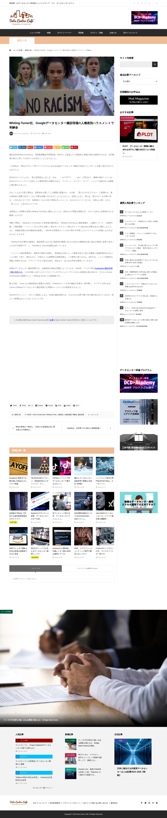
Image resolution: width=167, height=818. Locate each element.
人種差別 (60, 415)
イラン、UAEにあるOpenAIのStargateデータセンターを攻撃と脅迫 (140, 309)
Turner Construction (39, 415)
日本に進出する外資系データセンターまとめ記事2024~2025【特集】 (141, 261)
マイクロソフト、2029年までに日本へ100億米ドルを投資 (141, 222)
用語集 (81, 33)
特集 (49, 33)
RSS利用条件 (55, 803)
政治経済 (139, 216)
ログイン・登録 (96, 33)
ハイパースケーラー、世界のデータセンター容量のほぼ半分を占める (141, 285)
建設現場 (81, 415)
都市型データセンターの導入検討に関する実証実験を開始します (141, 321)
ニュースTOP (35, 33)
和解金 (74, 415)
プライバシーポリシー (72, 803)
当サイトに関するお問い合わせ (95, 803)
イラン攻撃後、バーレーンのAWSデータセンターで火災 (140, 234)
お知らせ (113, 33)
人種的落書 (68, 415)
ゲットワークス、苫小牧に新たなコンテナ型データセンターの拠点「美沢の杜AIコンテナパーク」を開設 (141, 248)
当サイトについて (130, 33)
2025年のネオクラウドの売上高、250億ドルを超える (141, 297)
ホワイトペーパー (64, 33)
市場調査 (139, 290)
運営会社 (114, 803)
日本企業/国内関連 (142, 228)
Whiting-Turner (51, 415)
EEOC (29, 415)
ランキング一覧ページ (41, 788)
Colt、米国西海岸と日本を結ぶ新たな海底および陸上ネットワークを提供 (141, 273)
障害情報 (139, 239)
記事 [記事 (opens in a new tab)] (52, 320)
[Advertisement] (83, 17)
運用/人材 (22, 40)
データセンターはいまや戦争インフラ (139, 212)
